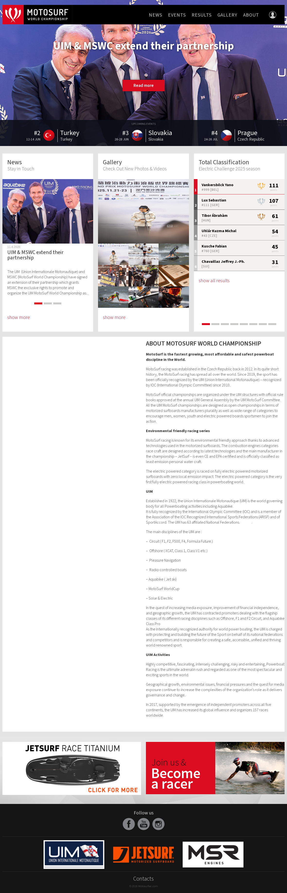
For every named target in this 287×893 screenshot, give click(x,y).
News (155, 15)
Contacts (143, 879)
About (251, 15)
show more (18, 317)
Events (177, 15)
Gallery (227, 15)
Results (202, 15)
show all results (214, 280)
